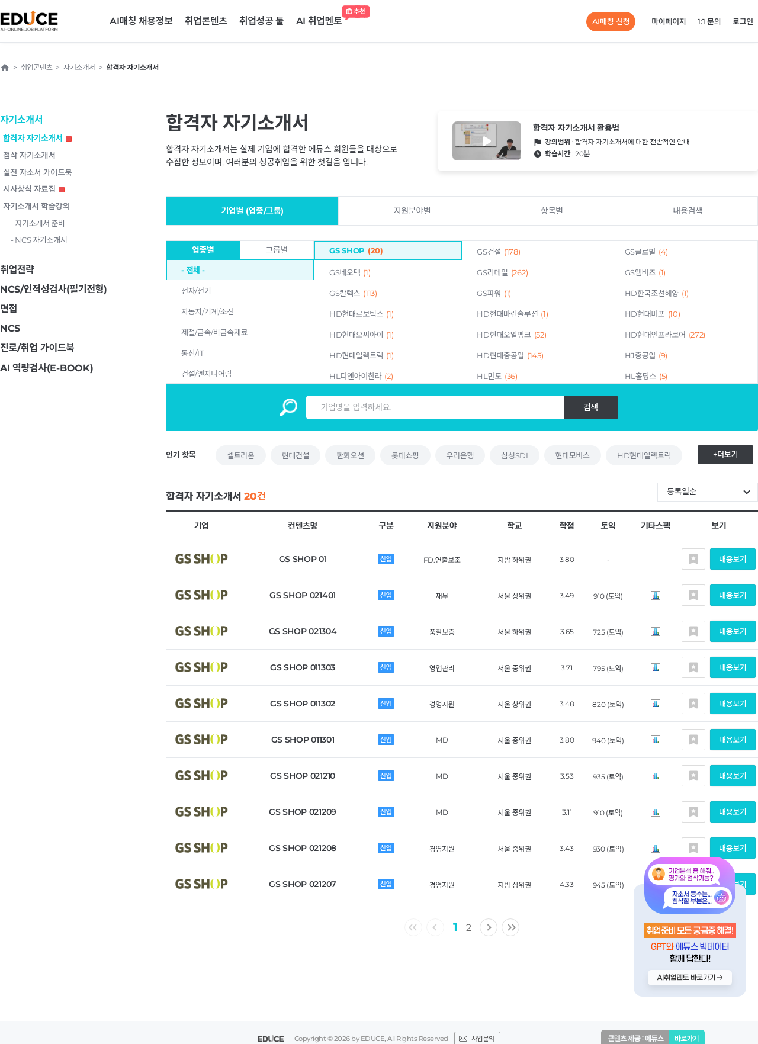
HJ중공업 (646, 355)
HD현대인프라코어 (665, 334)
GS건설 (498, 251)
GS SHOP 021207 (302, 884)
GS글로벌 (647, 251)
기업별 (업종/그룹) (252, 210)
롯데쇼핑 (405, 455)
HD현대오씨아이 (361, 334)
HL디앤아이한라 (361, 376)
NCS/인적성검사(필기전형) (53, 289)
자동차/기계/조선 (207, 311)
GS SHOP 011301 (303, 739)
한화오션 (350, 455)
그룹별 (276, 250)
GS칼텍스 (353, 293)
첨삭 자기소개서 (29, 155)
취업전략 (17, 269)
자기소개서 (21, 120)
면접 (8, 308)
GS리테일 (502, 272)
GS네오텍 (350, 272)
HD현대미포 (652, 314)
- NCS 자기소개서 (39, 240)
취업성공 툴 (261, 21)
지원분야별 (412, 210)
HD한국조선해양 (657, 293)
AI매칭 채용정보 (141, 21)
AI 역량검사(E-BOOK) (46, 368)
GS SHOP (356, 250)
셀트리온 (241, 455)
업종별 (203, 250)
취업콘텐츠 (206, 21)
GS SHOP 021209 (302, 812)
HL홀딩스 (646, 376)
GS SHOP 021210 (302, 775)
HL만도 (497, 376)
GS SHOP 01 (303, 559)
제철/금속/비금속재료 (214, 332)
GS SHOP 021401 (302, 595)
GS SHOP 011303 (302, 667)
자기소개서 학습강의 (36, 206)
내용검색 (687, 210)
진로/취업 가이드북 (37, 348)
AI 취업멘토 (322, 18)
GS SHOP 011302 (302, 703)
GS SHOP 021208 (302, 848)
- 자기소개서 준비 (38, 223)
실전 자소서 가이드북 (37, 172)
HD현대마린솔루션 (512, 314)
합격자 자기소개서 (37, 138)
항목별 (552, 210)
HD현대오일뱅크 (511, 334)
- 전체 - (193, 270)
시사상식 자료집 (34, 189)
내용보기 (733, 559)
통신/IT (192, 353)
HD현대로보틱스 (361, 314)
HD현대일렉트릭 (361, 355)
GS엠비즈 (645, 272)
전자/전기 (196, 290)
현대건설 (296, 455)
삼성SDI (514, 455)
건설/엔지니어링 (206, 373)
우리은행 (460, 455)
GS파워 (494, 293)
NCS (10, 328)
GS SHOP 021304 (303, 631)
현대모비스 (572, 455)
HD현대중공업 (510, 355)
